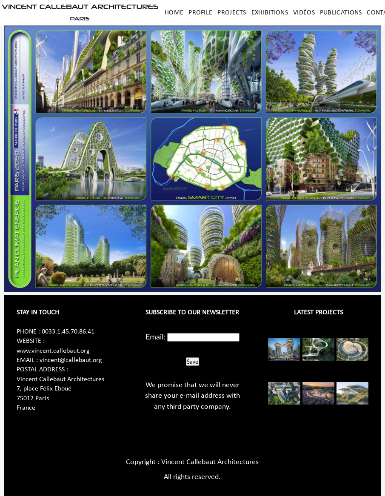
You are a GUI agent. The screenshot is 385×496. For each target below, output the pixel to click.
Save (192, 361)
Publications (341, 12)
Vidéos (304, 12)
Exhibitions (269, 12)
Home (174, 12)
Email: (155, 336)
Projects (231, 12)
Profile (200, 12)
